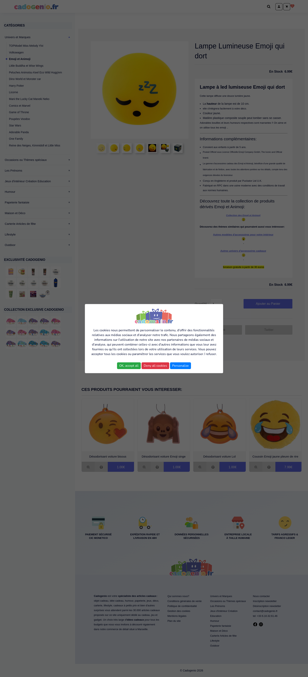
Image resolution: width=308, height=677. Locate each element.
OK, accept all (129, 366)
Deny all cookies (155, 366)
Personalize (180, 366)
